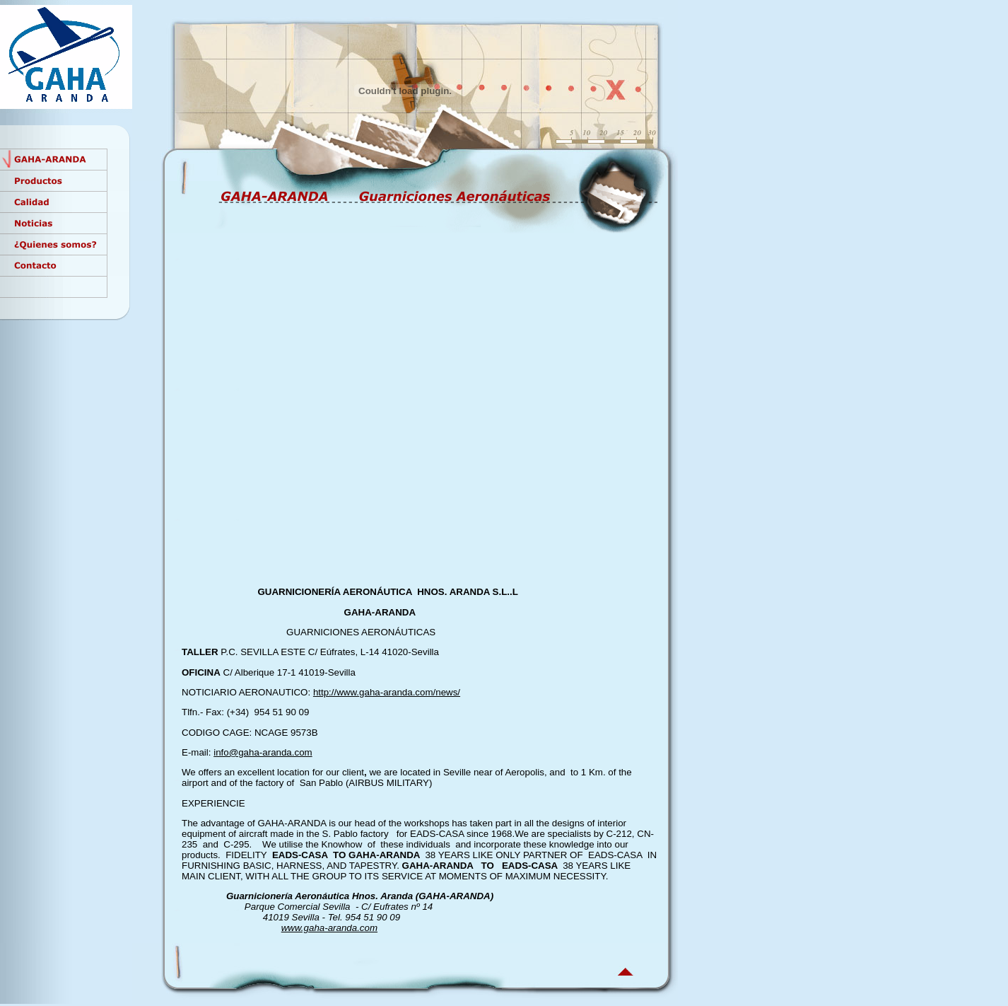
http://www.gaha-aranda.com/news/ (386, 692)
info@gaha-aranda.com (262, 752)
